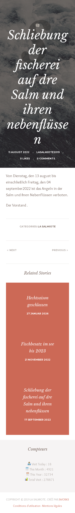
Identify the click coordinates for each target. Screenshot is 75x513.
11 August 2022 (18, 152)
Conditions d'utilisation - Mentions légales (37, 506)
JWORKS (64, 499)
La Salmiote (47, 226)
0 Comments (46, 158)
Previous (60, 250)
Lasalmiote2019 (48, 152)
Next (11, 250)
